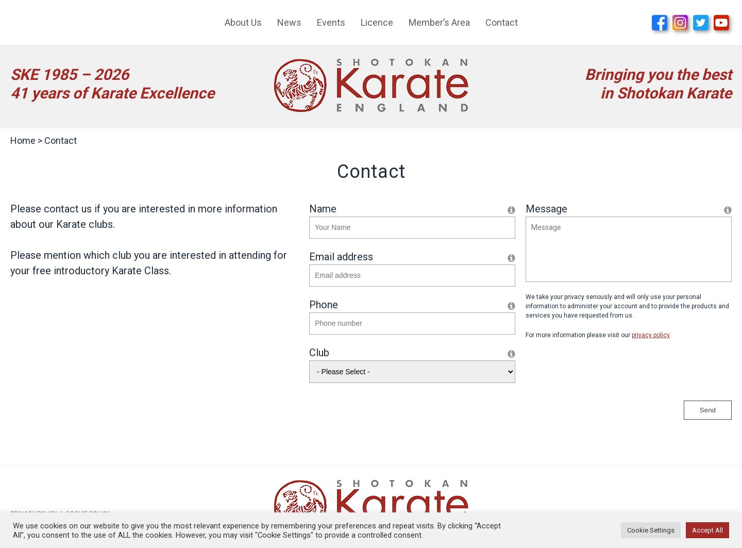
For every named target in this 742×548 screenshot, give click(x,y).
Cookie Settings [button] (650, 530)
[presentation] (604, 370)
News (289, 22)
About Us (243, 22)
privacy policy (651, 335)
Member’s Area (439, 22)
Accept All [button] (707, 530)
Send (708, 410)
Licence (377, 22)
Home (23, 140)
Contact (501, 22)
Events (331, 22)
